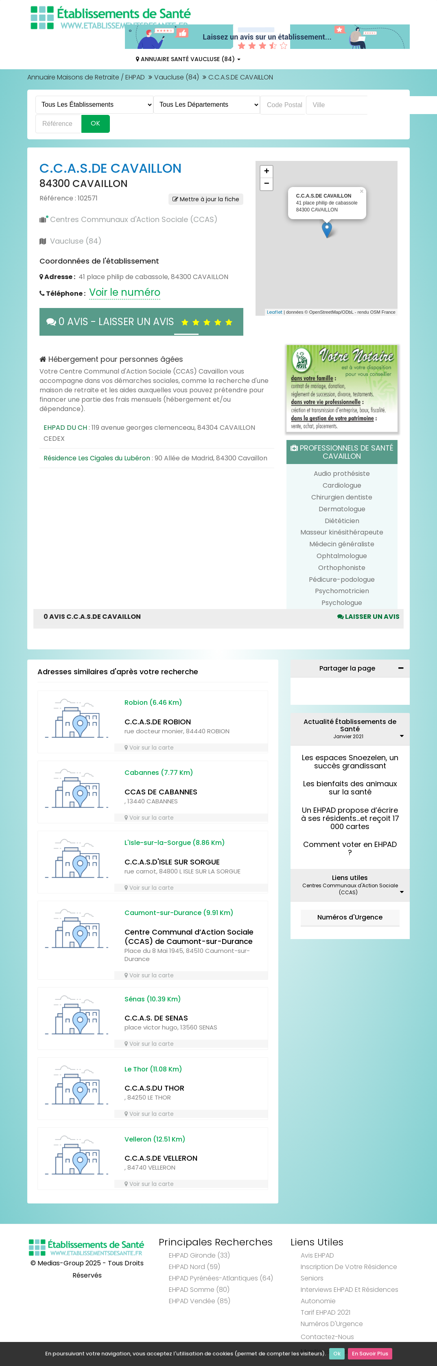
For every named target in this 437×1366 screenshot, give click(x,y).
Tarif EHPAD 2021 (325, 1312)
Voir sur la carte (149, 747)
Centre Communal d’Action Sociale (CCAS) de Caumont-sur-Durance (189, 936)
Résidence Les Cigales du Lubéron (97, 458)
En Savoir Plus (370, 1354)
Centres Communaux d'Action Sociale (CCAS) (134, 219)
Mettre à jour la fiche (206, 199)
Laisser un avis (368, 616)
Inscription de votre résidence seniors (349, 1272)
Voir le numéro (124, 292)
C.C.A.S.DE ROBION (158, 722)
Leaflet (274, 312)
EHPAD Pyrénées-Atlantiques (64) (221, 1278)
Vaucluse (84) (176, 77)
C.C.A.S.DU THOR (154, 1088)
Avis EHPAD (317, 1255)
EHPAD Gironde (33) (199, 1255)
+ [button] (266, 172)
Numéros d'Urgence (349, 917)
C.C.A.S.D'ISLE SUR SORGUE (172, 862)
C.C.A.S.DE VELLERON (161, 1158)
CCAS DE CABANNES (161, 792)
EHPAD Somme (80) (199, 1289)
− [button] (266, 184)
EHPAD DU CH (65, 427)
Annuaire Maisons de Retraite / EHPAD (86, 77)
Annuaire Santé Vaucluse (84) (188, 59)
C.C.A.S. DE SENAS (156, 1018)
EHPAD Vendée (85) (199, 1301)
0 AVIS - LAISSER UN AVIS (141, 321)
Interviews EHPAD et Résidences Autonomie (349, 1295)
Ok (337, 1354)
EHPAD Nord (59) (194, 1266)
